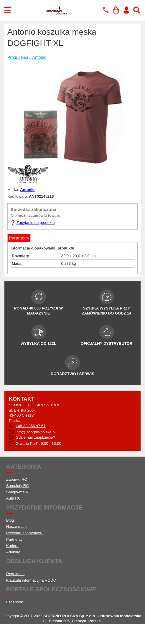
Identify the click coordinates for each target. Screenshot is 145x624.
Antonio (39, 57)
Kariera (12, 545)
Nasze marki (16, 526)
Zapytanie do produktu (36, 222)
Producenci (17, 57)
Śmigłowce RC (18, 492)
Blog (10, 520)
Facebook (14, 602)
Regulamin (15, 574)
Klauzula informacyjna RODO (31, 580)
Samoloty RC (17, 485)
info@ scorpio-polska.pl (35, 432)
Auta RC (13, 498)
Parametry (19, 237)
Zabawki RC (16, 479)
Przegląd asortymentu (24, 533)
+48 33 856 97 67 (31, 426)
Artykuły (13, 552)
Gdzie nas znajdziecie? (35, 437)
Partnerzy (14, 539)
